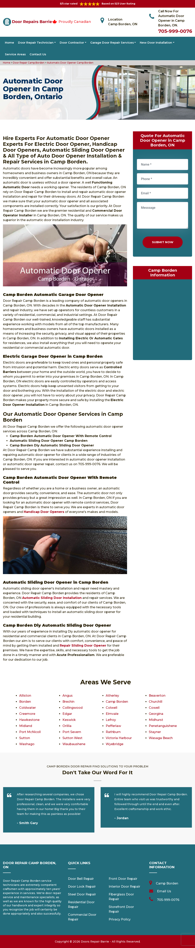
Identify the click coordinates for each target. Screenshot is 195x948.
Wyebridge (114, 744)
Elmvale (112, 714)
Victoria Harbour (119, 738)
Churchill (155, 701)
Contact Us (38, 54)
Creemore (27, 714)
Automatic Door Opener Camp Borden (69, 62)
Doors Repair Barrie (95, 941)
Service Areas (15, 54)
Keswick (69, 720)
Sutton (24, 738)
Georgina (156, 714)
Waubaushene (73, 744)
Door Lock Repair (82, 886)
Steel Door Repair (82, 894)
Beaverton (157, 695)
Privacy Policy (120, 919)
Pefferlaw (113, 726)
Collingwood (72, 708)
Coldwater (27, 708)
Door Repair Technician (35, 42)
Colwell (111, 708)
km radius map (162, 320)
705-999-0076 (175, 31)
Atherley (112, 695)
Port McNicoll (30, 732)
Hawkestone (29, 720)
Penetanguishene (163, 726)
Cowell (154, 708)
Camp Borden (117, 701)
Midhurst (156, 720)
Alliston (25, 695)
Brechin (68, 701)
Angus (67, 695)
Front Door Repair (123, 879)
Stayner (155, 732)
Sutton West (72, 738)
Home (9, 42)
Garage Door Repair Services (112, 42)
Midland (25, 726)
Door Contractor (72, 42)
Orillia (66, 726)
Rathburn (113, 732)
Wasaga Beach (161, 738)
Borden (25, 701)
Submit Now (162, 242)
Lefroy (111, 720)
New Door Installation (156, 42)
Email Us (164, 891)
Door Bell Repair (81, 879)
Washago (26, 744)
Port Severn (71, 732)
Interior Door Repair (124, 886)
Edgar (67, 714)
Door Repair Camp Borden (28, 62)
